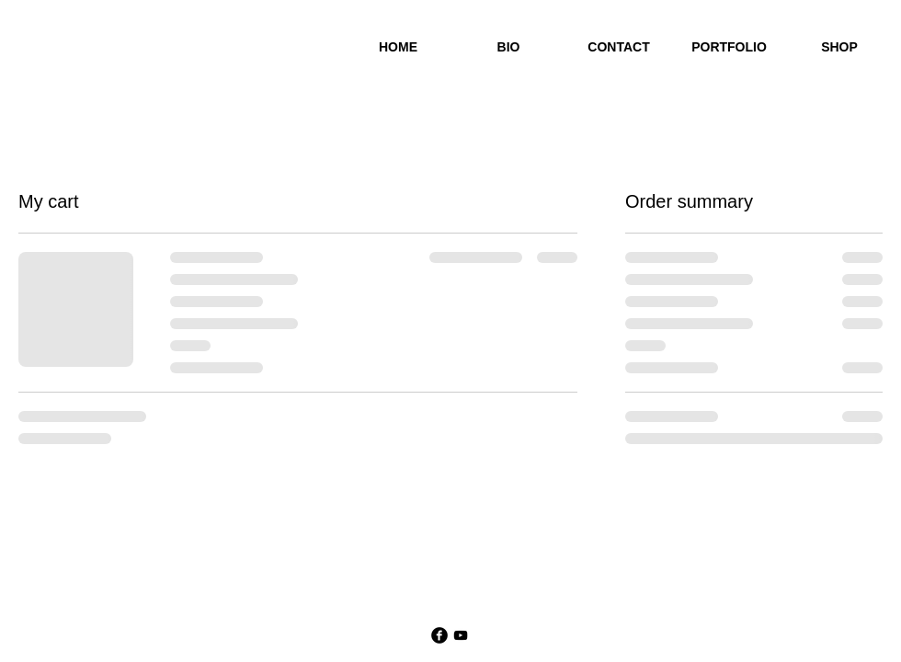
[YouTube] (460, 635)
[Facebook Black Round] (439, 635)
